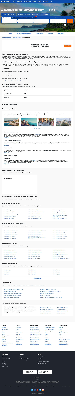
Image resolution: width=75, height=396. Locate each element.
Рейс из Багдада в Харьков (10, 216)
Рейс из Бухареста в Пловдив (10, 232)
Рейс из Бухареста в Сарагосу (35, 234)
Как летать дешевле (45, 307)
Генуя (19, 37)
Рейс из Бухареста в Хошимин (60, 230)
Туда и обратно (6, 17)
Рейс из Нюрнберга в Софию (59, 218)
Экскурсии (4, 363)
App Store (40, 358)
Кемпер (18, 341)
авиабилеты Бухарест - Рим (10, 291)
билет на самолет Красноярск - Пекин (12, 295)
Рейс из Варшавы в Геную (59, 250)
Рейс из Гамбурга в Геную (34, 258)
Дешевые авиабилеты (7, 37)
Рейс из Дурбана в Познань (34, 216)
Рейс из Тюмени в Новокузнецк (11, 214)
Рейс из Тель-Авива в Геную (10, 258)
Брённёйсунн (19, 332)
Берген (46, 341)
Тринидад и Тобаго (6, 336)
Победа (61, 327)
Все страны (4, 345)
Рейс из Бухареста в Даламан (35, 232)
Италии (33, 160)
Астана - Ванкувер (34, 332)
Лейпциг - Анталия (34, 337)
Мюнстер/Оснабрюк (49, 329)
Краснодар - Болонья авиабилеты (11, 297)
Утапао (46, 336)
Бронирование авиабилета (46, 309)
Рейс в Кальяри (56, 270)
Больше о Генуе (37, 128)
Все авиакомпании (63, 344)
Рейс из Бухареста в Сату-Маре (11, 230)
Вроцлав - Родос (34, 327)
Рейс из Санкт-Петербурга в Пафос (36, 212)
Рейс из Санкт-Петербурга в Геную (61, 258)
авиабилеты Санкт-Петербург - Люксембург (50, 291)
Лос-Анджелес (19, 339)
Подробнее (6, 137)
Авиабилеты (4, 356)
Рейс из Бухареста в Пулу (59, 232)
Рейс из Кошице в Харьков (34, 214)
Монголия (4, 341)
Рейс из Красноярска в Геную (60, 254)
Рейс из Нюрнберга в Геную (34, 250)
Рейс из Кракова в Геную (34, 256)
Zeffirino (38, 134)
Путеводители (5, 366)
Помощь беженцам (42, 363)
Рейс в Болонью (32, 270)
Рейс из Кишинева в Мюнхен (35, 218)
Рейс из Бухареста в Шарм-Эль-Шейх (37, 230)
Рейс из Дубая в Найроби (59, 212)
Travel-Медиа (5, 364)
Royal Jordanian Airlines (64, 339)
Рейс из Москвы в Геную (9, 256)
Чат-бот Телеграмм (24, 358)
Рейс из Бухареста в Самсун (59, 238)
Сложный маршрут (26, 17)
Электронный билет (45, 311)
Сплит (46, 332)
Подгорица (18, 337)
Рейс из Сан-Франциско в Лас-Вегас (12, 210)
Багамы (3, 337)
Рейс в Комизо (56, 274)
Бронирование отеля (62, 311)
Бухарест (15, 37)
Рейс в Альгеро (7, 270)
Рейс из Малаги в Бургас (34, 210)
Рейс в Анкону (7, 272)
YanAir (60, 334)
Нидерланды (5, 329)
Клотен (46, 337)
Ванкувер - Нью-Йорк (35, 339)
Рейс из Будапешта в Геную (10, 254)
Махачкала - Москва (35, 336)
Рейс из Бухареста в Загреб (10, 238)
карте (17, 142)
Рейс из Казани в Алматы (9, 218)
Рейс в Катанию (56, 272)
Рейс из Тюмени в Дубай (9, 212)
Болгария (4, 327)
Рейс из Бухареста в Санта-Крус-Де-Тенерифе (36, 238)
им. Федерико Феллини (50, 327)
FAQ (21, 356)
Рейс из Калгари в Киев (58, 210)
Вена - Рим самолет (45, 295)
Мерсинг (18, 334)
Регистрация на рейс (62, 307)
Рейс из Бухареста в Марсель (60, 236)
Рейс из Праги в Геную (58, 256)
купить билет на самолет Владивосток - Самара (51, 297)
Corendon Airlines (63, 332)
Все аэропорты (48, 344)
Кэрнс (17, 329)
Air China (61, 337)
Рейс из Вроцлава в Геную (10, 250)
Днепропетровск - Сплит (36, 334)
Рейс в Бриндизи (32, 274)
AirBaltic (61, 336)
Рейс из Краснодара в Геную (35, 252)
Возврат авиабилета (62, 309)
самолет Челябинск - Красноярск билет (13, 293)
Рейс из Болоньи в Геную (34, 254)
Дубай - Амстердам (34, 329)
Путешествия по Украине (43, 361)
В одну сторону (15, 17)
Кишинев (47, 339)
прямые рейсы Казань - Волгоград (48, 289)
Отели (3, 361)
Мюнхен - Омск (33, 341)
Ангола (3, 334)
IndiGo (60, 329)
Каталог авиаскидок (6, 358)
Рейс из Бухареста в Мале (34, 236)
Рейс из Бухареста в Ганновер (11, 234)
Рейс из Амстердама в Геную (10, 252)
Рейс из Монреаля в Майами (59, 214)
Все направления (34, 344)
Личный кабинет (41, 356)
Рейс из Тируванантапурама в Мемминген (60, 216)
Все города (18, 344)
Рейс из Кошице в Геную (58, 252)
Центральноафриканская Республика (7, 343)
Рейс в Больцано (32, 272)
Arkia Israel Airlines (63, 341)
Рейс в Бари (6, 274)
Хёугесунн (18, 327)
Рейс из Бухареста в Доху (9, 236)
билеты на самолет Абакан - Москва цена (13, 289)
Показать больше (37, 278)
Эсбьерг (18, 336)
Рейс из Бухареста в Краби (59, 234)
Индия (3, 332)
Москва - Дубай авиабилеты (46, 293)
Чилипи (46, 334)
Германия (4, 339)
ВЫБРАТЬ (67, 45)
